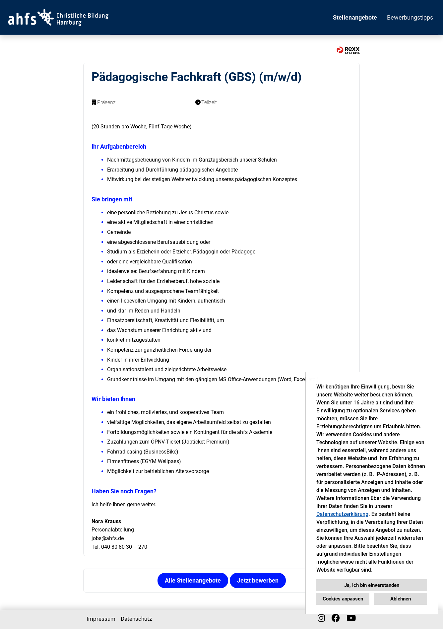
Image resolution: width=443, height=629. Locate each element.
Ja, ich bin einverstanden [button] (371, 585)
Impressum (101, 618)
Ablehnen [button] (400, 599)
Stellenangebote (355, 17)
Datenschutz (136, 618)
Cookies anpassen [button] (343, 599)
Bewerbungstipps (410, 17)
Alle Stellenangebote (193, 580)
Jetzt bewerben (258, 580)
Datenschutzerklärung (342, 514)
